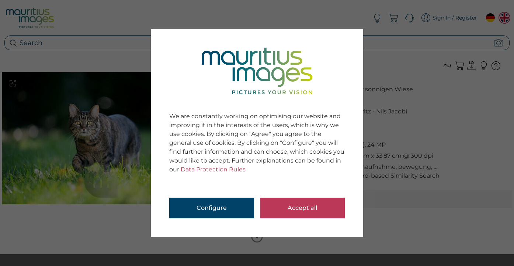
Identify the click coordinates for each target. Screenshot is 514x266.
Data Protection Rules (213, 169)
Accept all (302, 207)
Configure (212, 207)
